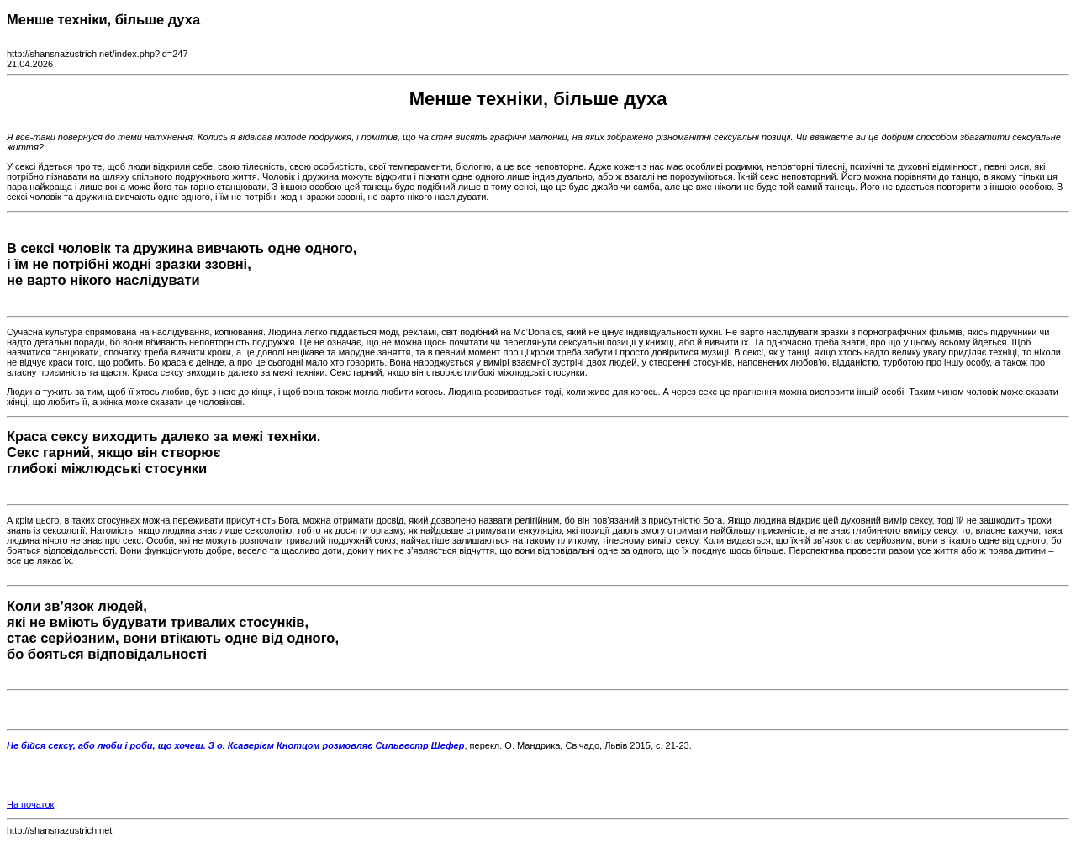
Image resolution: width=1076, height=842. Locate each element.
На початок (30, 804)
